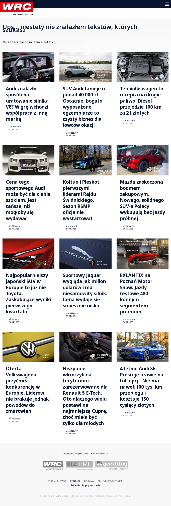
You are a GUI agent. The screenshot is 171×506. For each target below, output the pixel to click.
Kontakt (75, 480)
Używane (15, 226)
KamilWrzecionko (45, 169)
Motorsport (71, 226)
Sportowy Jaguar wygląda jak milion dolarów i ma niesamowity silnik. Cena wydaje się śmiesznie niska (85, 290)
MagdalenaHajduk (102, 76)
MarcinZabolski (47, 263)
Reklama (89, 480)
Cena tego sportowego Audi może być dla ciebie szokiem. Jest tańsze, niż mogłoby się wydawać (28, 200)
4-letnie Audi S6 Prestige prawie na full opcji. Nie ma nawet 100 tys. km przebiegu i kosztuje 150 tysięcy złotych (141, 386)
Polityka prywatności (110, 480)
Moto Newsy (15, 126)
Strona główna (57, 480)
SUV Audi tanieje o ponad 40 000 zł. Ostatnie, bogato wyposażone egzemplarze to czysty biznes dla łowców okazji (84, 107)
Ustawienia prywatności (85, 485)
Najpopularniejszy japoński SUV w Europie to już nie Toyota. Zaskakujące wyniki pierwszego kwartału (28, 293)
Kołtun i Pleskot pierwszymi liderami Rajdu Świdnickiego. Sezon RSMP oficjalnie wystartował (81, 200)
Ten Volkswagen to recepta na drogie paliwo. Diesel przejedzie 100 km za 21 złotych (141, 101)
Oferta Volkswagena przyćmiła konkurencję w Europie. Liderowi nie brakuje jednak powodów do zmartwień (27, 389)
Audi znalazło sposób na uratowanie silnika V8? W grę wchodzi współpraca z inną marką (27, 104)
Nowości (129, 226)
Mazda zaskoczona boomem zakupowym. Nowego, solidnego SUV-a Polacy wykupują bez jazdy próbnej (142, 200)
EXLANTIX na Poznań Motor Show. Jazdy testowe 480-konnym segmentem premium (136, 293)
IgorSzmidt (48, 76)
